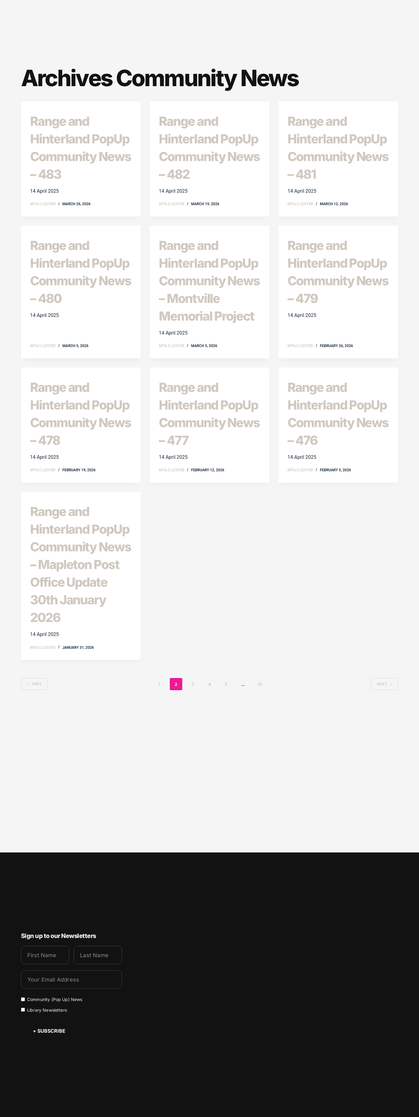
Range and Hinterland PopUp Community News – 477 (206, 491)
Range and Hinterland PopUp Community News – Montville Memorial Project (206, 323)
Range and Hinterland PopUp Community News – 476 (335, 491)
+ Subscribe (49, 1025)
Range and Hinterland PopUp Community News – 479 (335, 296)
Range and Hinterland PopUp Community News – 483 (77, 155)
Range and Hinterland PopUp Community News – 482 (206, 155)
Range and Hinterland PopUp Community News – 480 (77, 296)
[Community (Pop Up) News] (23, 994)
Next (384, 825)
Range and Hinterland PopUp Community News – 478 (77, 491)
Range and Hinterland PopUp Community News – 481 (335, 155)
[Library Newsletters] (23, 1004)
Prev (34, 825)
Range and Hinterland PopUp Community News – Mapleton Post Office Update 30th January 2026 (79, 677)
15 (259, 825)
